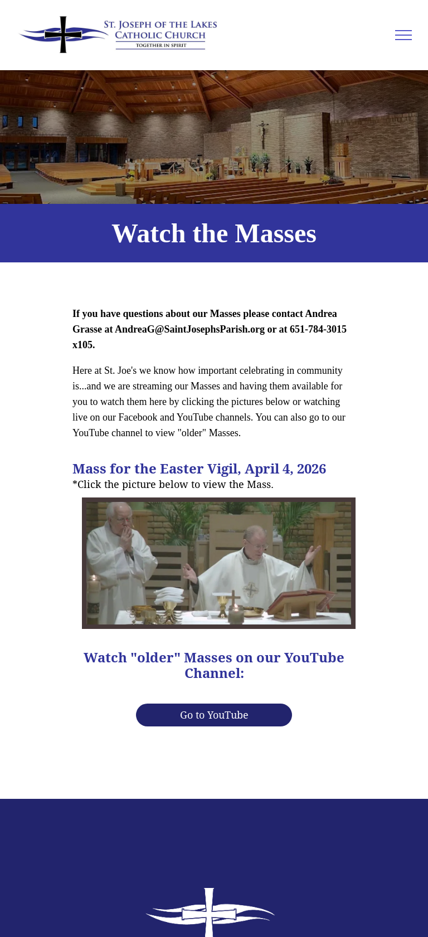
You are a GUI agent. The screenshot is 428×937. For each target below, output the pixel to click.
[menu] (403, 35)
